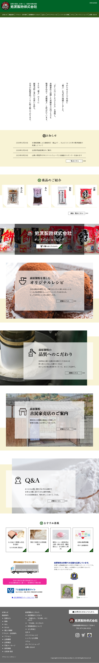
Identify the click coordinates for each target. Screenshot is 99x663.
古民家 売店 (8, 651)
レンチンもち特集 (64, 15)
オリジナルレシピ (52, 15)
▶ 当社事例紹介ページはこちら (25, 597)
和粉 (6, 621)
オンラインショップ (82, 15)
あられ (6, 627)
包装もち (7, 618)
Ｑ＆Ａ (44, 15)
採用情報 (7, 648)
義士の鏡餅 (8, 630)
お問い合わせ (93, 15)
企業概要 (7, 639)
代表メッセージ (9, 645)
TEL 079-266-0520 (83, 628)
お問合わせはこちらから (83, 612)
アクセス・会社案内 (21, 15)
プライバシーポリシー (9, 657)
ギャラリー (82, 593)
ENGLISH (93, 3)
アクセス (7, 636)
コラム (72, 15)
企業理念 (7, 642)
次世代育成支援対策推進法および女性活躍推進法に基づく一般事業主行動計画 (25, 581)
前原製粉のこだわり (34, 15)
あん (6, 624)
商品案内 (11, 15)
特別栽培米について (35, 626)
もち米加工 (32, 629)
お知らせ (4, 15)
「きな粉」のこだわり (36, 623)
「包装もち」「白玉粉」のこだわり (38, 619)
